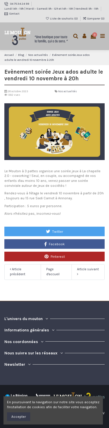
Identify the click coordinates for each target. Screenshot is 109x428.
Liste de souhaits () (62, 18)
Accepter (18, 417)
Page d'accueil (53, 271)
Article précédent (17, 271)
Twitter (54, 231)
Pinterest (54, 256)
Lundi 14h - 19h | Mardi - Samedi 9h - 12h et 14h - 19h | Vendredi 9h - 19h (51, 8)
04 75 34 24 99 (20, 4)
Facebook (54, 244)
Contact (14, 13)
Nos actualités (67, 91)
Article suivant (88, 271)
